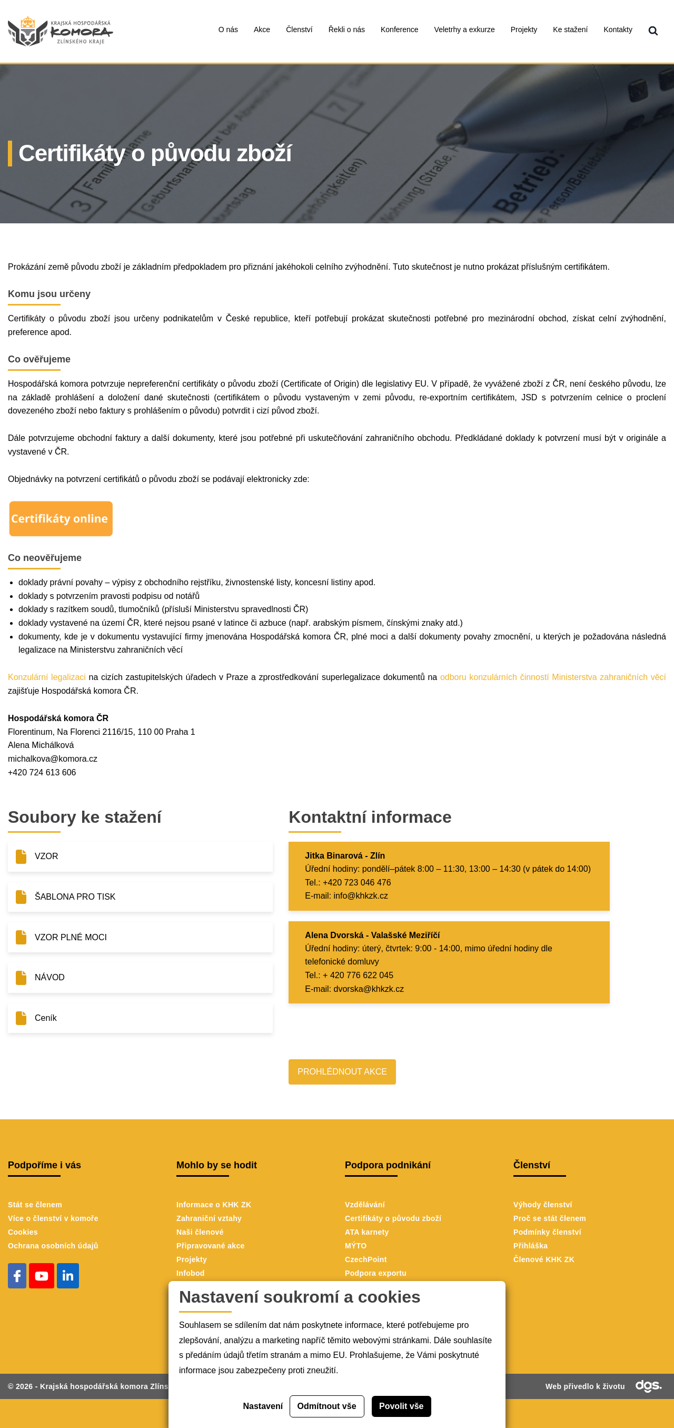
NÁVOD (50, 977)
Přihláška (530, 1246)
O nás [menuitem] (228, 29)
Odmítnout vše (327, 1406)
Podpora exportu (376, 1273)
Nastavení (263, 1406)
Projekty (191, 1259)
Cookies (23, 1232)
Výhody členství (542, 1204)
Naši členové (200, 1232)
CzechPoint (366, 1259)
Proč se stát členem (549, 1218)
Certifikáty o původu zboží (393, 1218)
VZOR (46, 856)
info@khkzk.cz (361, 895)
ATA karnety (367, 1232)
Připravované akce (210, 1246)
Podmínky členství (547, 1232)
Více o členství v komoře (53, 1218)
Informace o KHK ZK (213, 1204)
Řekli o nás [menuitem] (347, 29)
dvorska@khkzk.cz (369, 988)
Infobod (190, 1273)
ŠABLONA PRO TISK (75, 896)
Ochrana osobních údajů (53, 1246)
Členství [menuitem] (299, 29)
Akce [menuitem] (262, 29)
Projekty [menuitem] (524, 29)
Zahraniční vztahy (209, 1218)
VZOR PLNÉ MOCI (71, 937)
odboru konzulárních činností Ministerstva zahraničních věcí (553, 677)
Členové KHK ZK (543, 1259)
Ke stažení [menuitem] (570, 29)
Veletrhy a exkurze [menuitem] (464, 29)
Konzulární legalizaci (47, 677)
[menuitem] (653, 31)
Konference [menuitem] (400, 29)
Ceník (46, 1017)
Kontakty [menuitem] (618, 29)
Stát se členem (35, 1204)
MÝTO (356, 1246)
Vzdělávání (365, 1204)
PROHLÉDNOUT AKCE (342, 1071)
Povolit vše (401, 1406)
